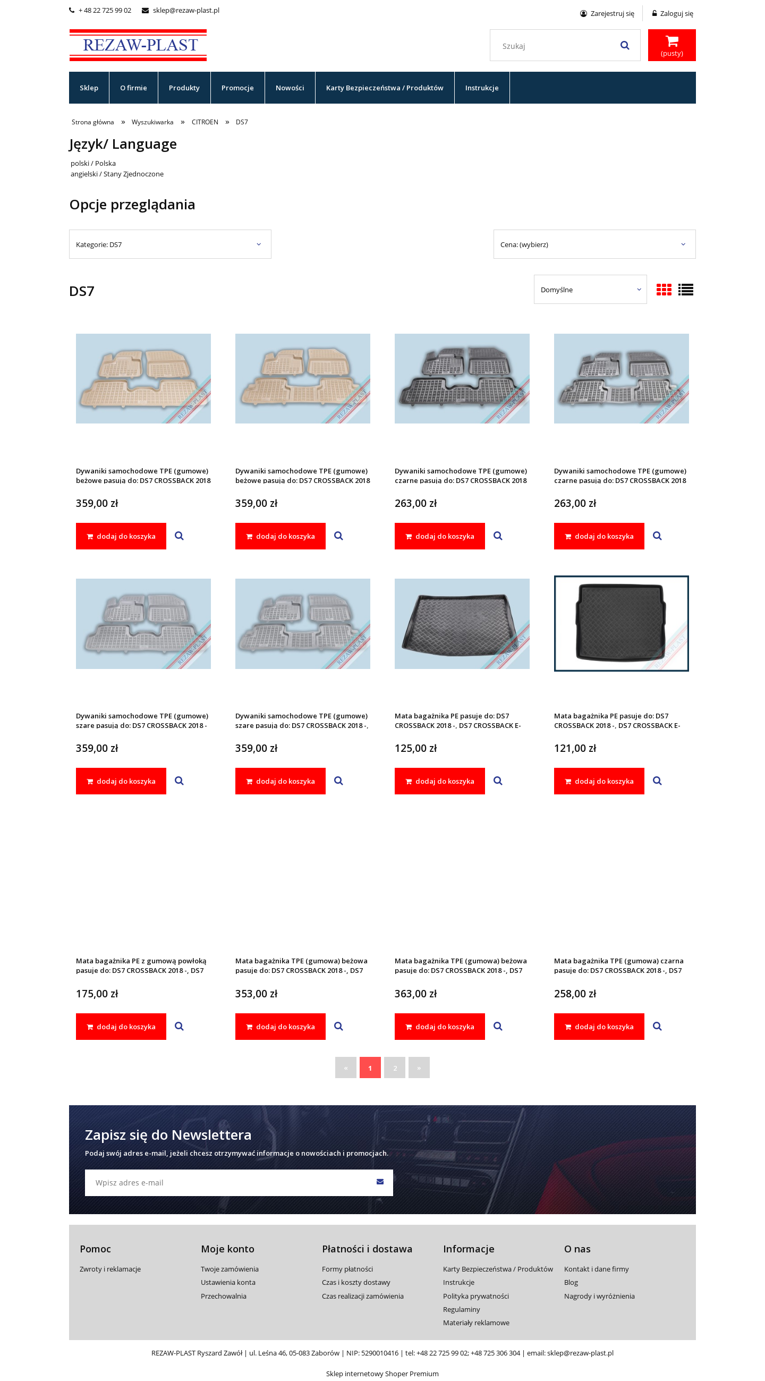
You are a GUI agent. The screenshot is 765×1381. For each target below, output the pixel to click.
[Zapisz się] (380, 1183)
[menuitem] (89, 88)
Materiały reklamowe (476, 1322)
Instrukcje (458, 1282)
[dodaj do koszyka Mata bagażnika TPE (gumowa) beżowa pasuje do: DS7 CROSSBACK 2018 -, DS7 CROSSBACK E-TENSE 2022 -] (280, 1026)
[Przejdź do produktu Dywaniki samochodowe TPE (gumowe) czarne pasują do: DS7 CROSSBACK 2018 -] (462, 392)
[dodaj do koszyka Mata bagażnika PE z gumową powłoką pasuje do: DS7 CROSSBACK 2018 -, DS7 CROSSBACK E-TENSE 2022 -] (121, 1026)
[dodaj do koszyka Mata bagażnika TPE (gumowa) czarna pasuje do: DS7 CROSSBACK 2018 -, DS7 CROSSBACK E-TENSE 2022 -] (599, 1026)
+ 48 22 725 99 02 (100, 10)
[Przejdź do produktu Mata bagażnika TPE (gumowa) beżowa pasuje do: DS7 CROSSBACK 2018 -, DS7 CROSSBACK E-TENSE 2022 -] (302, 882)
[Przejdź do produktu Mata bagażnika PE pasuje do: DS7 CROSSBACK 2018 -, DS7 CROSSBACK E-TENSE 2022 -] (462, 637)
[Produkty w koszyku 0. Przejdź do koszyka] (672, 46)
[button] (179, 536)
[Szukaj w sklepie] (568, 46)
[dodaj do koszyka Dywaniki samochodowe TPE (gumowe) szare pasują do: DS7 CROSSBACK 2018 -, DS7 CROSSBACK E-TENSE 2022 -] (280, 781)
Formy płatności (347, 1269)
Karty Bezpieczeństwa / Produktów (498, 1269)
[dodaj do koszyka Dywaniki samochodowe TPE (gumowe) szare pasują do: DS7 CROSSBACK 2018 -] (121, 781)
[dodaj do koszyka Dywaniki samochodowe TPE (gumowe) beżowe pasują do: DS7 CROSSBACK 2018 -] (121, 536)
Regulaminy (461, 1309)
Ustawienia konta (228, 1282)
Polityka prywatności (476, 1296)
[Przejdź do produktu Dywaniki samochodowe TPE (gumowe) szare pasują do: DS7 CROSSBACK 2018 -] (143, 637)
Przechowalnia (223, 1296)
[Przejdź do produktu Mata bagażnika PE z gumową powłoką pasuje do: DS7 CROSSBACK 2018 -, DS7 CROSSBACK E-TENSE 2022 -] (143, 882)
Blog (571, 1282)
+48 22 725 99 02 (442, 1353)
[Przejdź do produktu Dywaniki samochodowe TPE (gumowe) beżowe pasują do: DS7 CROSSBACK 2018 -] (143, 392)
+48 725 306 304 (495, 1353)
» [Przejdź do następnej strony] (419, 1067)
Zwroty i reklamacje (110, 1269)
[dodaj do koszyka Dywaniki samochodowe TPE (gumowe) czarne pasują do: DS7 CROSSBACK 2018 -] (440, 536)
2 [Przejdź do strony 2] (395, 1068)
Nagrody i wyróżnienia (599, 1296)
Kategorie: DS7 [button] (99, 244)
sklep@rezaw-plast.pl (180, 10)
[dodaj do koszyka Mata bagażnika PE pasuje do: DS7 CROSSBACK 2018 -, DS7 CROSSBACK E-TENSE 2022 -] (440, 781)
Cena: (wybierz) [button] (524, 244)
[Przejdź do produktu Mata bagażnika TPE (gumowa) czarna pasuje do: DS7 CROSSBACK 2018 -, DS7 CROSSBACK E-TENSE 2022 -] (621, 882)
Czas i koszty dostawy (356, 1282)
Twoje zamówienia (230, 1269)
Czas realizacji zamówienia (363, 1296)
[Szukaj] (625, 45)
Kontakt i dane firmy (596, 1269)
